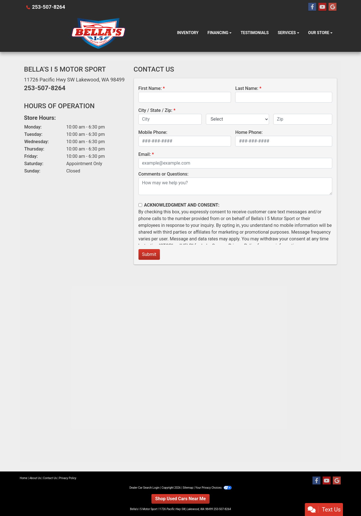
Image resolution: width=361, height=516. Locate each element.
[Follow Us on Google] (332, 7)
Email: (144, 154)
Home (23, 478)
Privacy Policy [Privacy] (67, 478)
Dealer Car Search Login (144, 487)
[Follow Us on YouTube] (322, 7)
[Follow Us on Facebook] (312, 7)
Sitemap (188, 487)
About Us (35, 478)
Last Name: (246, 88)
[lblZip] (302, 119)
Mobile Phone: (153, 132)
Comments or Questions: (163, 174)
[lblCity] (170, 119)
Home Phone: (249, 132)
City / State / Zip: (155, 110)
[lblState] (237, 119)
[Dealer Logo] (98, 33)
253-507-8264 (48, 7)
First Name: (150, 88)
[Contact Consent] (140, 205)
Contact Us (50, 478)
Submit (149, 254)
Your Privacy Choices (213, 487)
